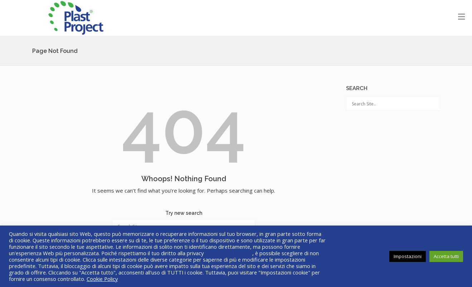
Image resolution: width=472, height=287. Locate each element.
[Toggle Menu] (461, 16)
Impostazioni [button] (408, 256)
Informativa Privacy (228, 253)
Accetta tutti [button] (446, 256)
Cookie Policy (102, 278)
